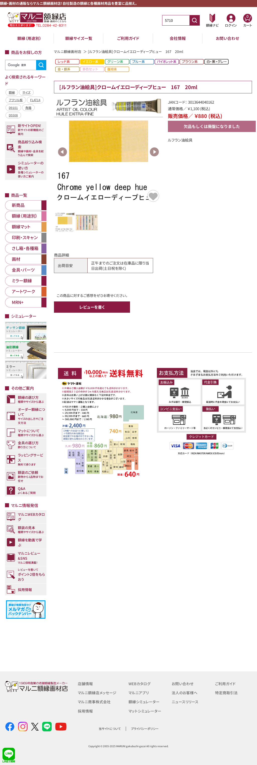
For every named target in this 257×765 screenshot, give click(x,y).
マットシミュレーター (144, 710)
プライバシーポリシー (145, 728)
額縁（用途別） (29, 38)
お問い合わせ (227, 38)
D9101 (13, 107)
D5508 (13, 115)
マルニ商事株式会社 (94, 701)
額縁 (12, 92)
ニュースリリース (185, 701)
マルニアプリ (138, 692)
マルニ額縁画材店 (67, 51)
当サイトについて (110, 728)
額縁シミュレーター (144, 701)
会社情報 (178, 38)
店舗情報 (85, 683)
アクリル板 (16, 100)
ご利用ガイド (128, 38)
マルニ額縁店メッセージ (97, 692)
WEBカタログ (139, 683)
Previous (62, 151)
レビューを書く (92, 307)
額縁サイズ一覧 (78, 38)
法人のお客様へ (185, 692)
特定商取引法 (226, 692)
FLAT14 (35, 100)
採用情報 (85, 710)
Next (154, 151)
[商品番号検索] (194, 20)
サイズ (26, 92)
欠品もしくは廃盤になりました (212, 126)
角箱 (28, 107)
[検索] (25, 65)
